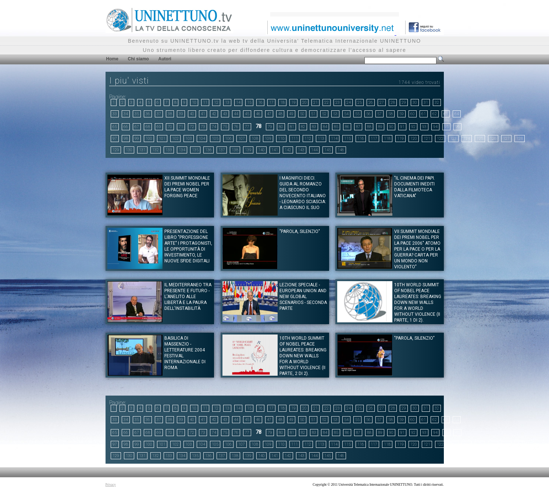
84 (325, 126)
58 (390, 114)
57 (379, 114)
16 (260, 102)
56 (368, 114)
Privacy (111, 484)
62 (434, 114)
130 (129, 150)
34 (126, 114)
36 (148, 114)
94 (435, 126)
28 (393, 102)
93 (424, 126)
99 (137, 138)
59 (401, 114)
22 (326, 102)
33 (115, 114)
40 (192, 114)
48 (280, 114)
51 (313, 114)
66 (126, 126)
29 (404, 102)
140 (261, 150)
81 (292, 126)
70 (170, 126)
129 (116, 150)
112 (307, 138)
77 (247, 126)
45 (247, 114)
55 (357, 114)
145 (327, 150)
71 (181, 126)
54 (346, 114)
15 (249, 102)
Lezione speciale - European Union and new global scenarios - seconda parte (303, 296)
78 (258, 126)
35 (137, 114)
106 (228, 138)
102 (175, 138)
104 (202, 138)
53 (335, 114)
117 (374, 138)
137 (221, 150)
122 (440, 138)
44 (236, 114)
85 (336, 126)
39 (181, 114)
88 (369, 126)
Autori (164, 58)
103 (188, 138)
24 (348, 102)
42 (214, 114)
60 (412, 114)
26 (370, 102)
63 (445, 114)
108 (255, 138)
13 (227, 102)
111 (294, 138)
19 (293, 102)
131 (142, 150)
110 (281, 138)
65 (115, 126)
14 (238, 102)
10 (194, 102)
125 (480, 138)
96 (457, 126)
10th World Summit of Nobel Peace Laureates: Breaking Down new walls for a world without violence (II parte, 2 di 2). (303, 356)
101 (162, 138)
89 (380, 126)
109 (268, 138)
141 (274, 150)
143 (301, 150)
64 (456, 114)
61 (423, 114)
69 (159, 126)
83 (314, 126)
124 (466, 138)
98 (126, 138)
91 (402, 126)
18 (282, 102)
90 (391, 126)
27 (381, 102)
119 (400, 138)
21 (315, 102)
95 (446, 126)
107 (241, 138)
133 (168, 150)
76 (236, 126)
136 (208, 150)
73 (203, 126)
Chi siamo (138, 58)
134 (182, 150)
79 (270, 126)
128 (519, 138)
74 (214, 126)
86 (347, 126)
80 (281, 126)
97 (115, 138)
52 (324, 114)
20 (304, 102)
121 (427, 138)
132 (155, 150)
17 (271, 102)
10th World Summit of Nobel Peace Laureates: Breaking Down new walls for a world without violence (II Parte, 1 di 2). (417, 302)
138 (235, 150)
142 (288, 150)
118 (387, 138)
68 (148, 126)
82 (303, 126)
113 (321, 138)
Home (112, 58)
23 (337, 102)
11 (205, 102)
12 (216, 102)
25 (359, 102)
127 (506, 138)
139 (248, 150)
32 (437, 102)
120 (413, 138)
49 (291, 114)
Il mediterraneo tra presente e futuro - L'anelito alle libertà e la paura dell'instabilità (187, 296)
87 (358, 126)
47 (269, 114)
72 (192, 126)
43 (225, 114)
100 (149, 138)
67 (137, 126)
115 (347, 138)
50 (302, 114)
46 (258, 114)
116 (360, 138)
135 (195, 150)
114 (334, 138)
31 (426, 102)
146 (341, 150)
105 (215, 138)
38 (170, 114)
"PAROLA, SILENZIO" (299, 231)
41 (203, 114)
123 (453, 138)
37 (159, 114)
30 (415, 102)
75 (225, 126)
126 (493, 138)
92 (413, 126)
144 (314, 150)
